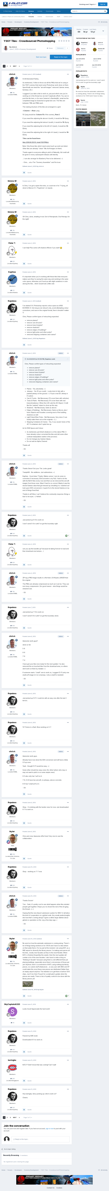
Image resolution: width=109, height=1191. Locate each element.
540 (12, 319)
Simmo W (12, 181)
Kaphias (12, 272)
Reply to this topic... (21, 1139)
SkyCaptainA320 (12, 1004)
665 (12, 261)
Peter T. (12, 243)
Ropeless (12, 301)
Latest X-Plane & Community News (13, 16)
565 (12, 1078)
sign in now (49, 1128)
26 (12, 1022)
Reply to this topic (60, 57)
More (58, 11)
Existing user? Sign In (87, 4)
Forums (31, 16)
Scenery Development (28, 49)
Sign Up (102, 4)
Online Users (68, 16)
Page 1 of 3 (28, 66)
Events (40, 16)
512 (12, 290)
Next (15, 66)
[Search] (81, 11)
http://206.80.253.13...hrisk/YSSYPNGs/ (36, 142)
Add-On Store (20, 11)
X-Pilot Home (7, 11)
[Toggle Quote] (26, 359)
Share (50, 48)
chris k (14, 47)
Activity (39, 11)
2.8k (12, 854)
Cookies (59, 1188)
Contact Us (50, 1188)
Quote (30, 172)
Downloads (49, 16)
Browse (31, 12)
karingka (12, 1060)
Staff (58, 16)
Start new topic (41, 57)
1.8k (12, 92)
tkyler (12, 831)
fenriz (83, 48)
